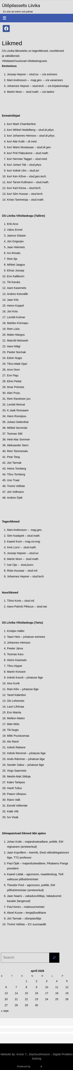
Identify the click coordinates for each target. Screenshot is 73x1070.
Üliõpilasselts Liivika (21, 5)
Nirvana (35, 1066)
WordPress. (49, 1066)
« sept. (5, 1010)
